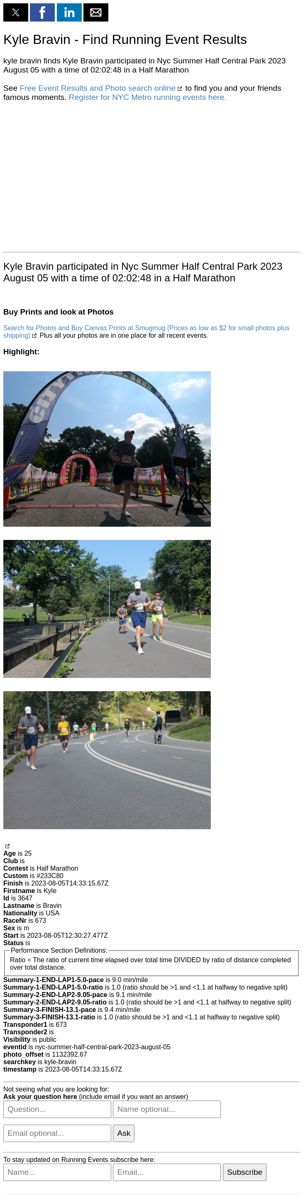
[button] (15, 12)
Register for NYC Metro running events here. (148, 97)
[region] (151, 176)
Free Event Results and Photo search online (97, 88)
